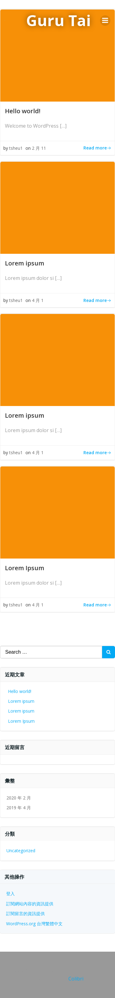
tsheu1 (16, 148)
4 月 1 (38, 300)
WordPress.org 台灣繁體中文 (34, 923)
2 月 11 (39, 148)
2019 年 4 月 (18, 807)
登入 (10, 893)
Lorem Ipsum (21, 721)
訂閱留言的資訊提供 (25, 913)
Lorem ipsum (21, 701)
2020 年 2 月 (18, 798)
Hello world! (19, 691)
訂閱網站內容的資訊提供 (29, 904)
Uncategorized (20, 850)
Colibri (75, 978)
